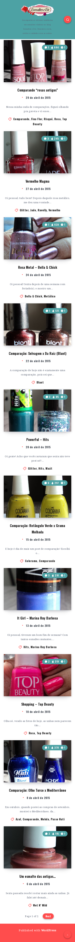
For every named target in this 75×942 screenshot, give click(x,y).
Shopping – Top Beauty (37, 704)
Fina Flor (36, 119)
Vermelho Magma (37, 181)
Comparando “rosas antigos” (37, 90)
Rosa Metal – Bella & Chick (37, 267)
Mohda (45, 819)
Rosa (57, 119)
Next (48, 916)
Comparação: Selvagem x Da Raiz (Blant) (37, 353)
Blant (40, 382)
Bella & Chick (33, 296)
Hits (41, 468)
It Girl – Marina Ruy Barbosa (37, 618)
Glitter (24, 210)
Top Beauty (44, 733)
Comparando (21, 119)
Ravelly (42, 210)
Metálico (49, 296)
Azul (18, 819)
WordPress (48, 930)
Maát (49, 468)
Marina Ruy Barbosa (44, 647)
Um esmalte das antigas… (37, 876)
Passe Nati (58, 819)
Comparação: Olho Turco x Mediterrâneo (37, 790)
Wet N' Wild (40, 905)
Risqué (48, 119)
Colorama (31, 561)
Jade (33, 210)
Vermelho (54, 210)
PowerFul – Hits (37, 439)
